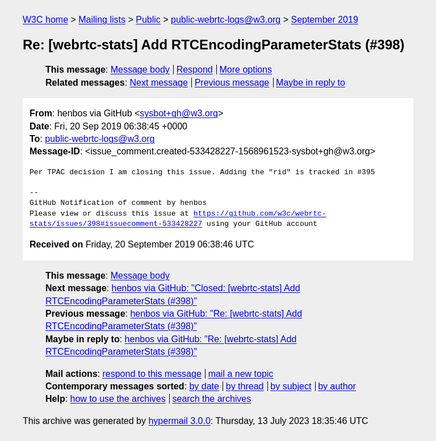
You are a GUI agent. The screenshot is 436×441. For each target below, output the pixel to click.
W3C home (45, 19)
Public (148, 19)
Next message (159, 82)
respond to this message (151, 374)
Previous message (232, 82)
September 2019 (324, 19)
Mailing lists (101, 19)
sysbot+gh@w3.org (179, 113)
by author (337, 386)
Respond (195, 69)
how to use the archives (118, 399)
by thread (245, 386)
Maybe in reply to (310, 82)
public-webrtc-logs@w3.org (225, 19)
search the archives (212, 399)
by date (204, 386)
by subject (290, 386)
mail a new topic (241, 374)
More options (246, 69)
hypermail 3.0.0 (179, 421)
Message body (140, 69)
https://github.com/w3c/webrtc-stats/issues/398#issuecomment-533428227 (178, 219)
